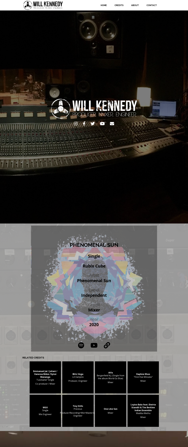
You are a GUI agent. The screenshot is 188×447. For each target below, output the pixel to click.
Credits (119, 5)
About (135, 5)
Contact (151, 5)
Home (104, 5)
